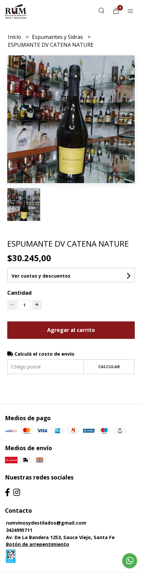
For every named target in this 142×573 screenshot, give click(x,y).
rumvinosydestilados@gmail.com (46, 523)
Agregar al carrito (71, 330)
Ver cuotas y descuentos (41, 276)
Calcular (109, 366)
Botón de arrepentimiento (37, 544)
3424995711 (19, 530)
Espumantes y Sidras (58, 37)
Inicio (15, 37)
